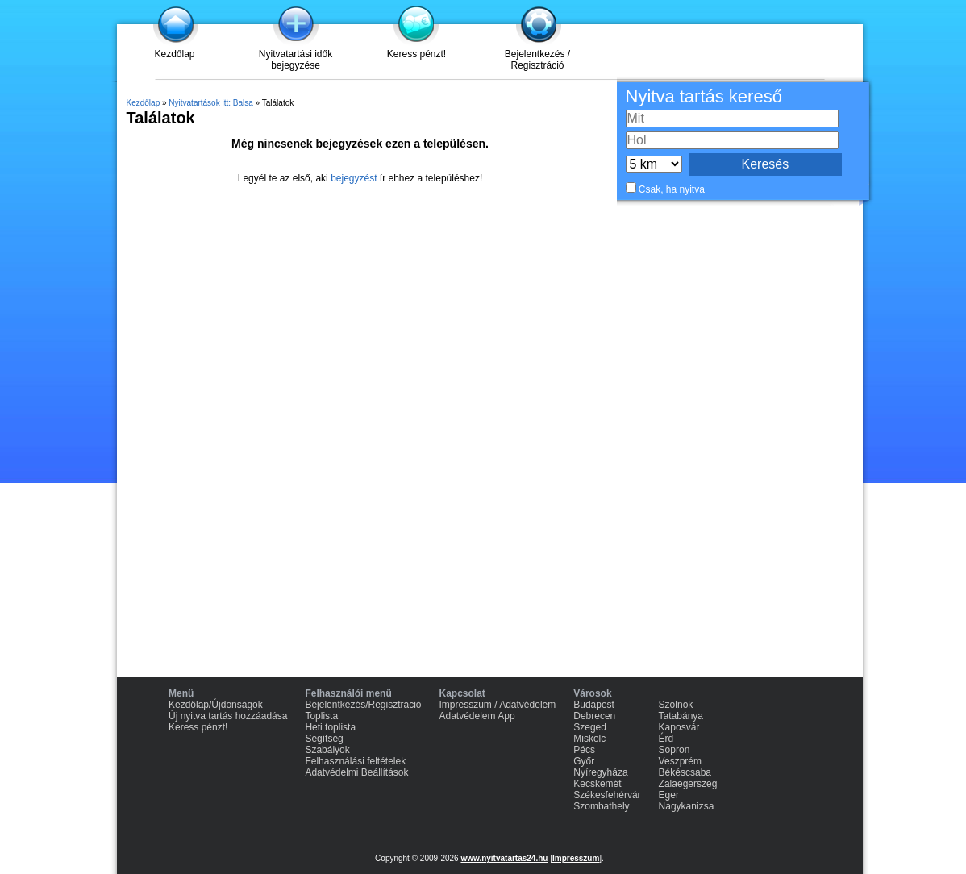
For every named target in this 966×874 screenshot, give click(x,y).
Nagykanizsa (686, 806)
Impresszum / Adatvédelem (497, 704)
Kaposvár (679, 727)
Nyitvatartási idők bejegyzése (295, 59)
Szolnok (676, 704)
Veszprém (680, 761)
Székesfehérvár (606, 795)
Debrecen (594, 716)
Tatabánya (681, 716)
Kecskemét (597, 783)
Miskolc (589, 738)
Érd (666, 738)
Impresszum (575, 858)
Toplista (321, 716)
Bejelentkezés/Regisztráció (363, 704)
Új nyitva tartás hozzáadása (228, 716)
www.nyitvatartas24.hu (504, 858)
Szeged (589, 727)
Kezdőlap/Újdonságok (216, 704)
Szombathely (601, 806)
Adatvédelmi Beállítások (356, 772)
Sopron (674, 749)
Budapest (593, 704)
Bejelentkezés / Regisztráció (537, 59)
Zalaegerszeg (688, 783)
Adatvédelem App (477, 716)
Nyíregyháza (600, 772)
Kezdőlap (174, 54)
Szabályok (327, 749)
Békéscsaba (685, 772)
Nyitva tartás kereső (704, 96)
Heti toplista (330, 727)
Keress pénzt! (416, 54)
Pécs (584, 749)
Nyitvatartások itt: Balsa (210, 102)
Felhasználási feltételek (355, 761)
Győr (583, 761)
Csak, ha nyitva (672, 189)
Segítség (324, 738)
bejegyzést (354, 178)
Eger (669, 795)
